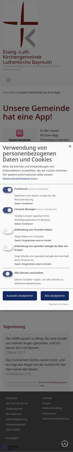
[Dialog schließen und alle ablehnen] (70, 144)
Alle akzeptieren (55, 295)
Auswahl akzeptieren (20, 295)
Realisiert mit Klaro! (59, 304)
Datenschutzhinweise (16, 178)
